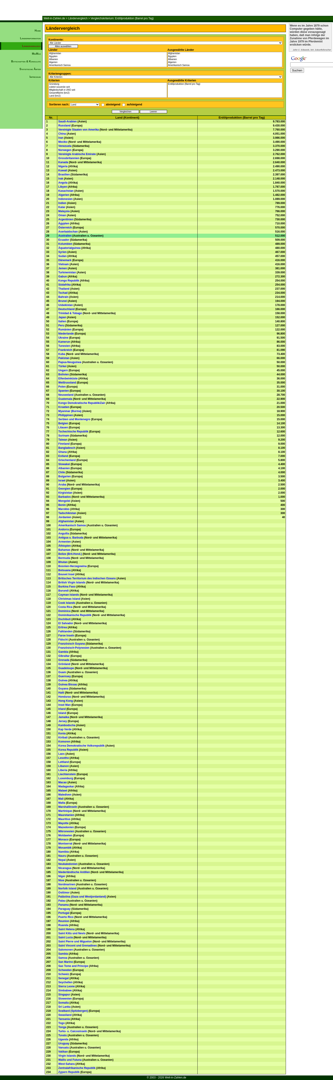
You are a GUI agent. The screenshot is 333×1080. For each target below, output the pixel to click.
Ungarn (63, 370)
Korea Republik (68, 749)
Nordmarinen (66, 884)
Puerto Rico (66, 917)
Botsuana (64, 570)
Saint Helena (66, 929)
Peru (61, 325)
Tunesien (64, 345)
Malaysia (64, 211)
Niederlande (66, 333)
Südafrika (64, 284)
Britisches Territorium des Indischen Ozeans (87, 578)
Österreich (65, 227)
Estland (63, 456)
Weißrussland (67, 382)
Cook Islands (66, 602)
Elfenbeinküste (68, 378)
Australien (65, 235)
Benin (62, 505)
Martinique (65, 811)
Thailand (63, 288)
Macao (62, 782)
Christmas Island (69, 598)
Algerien (108, 62)
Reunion (63, 921)
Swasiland (65, 1015)
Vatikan (63, 1051)
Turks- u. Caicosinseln (72, 1031)
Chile (61, 472)
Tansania (64, 1019)
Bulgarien (64, 476)
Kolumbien (65, 243)
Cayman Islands (68, 594)
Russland (64, 125)
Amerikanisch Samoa (108, 65)
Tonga (62, 1027)
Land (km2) (108, 96)
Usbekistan (65, 305)
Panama (63, 904)
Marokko (63, 509)
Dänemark (65, 260)
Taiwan (62, 439)
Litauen (63, 427)
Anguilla (63, 533)
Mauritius (64, 819)
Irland (62, 709)
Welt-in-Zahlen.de (54, 18)
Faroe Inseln (66, 635)
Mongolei (64, 500)
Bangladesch (66, 447)
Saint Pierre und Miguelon (75, 941)
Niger (61, 876)
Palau (62, 900)
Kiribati (63, 737)
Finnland (64, 443)
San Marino (65, 962)
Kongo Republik (68, 280)
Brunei (62, 301)
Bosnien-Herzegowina (72, 566)
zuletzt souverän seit (108, 87)
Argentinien (66, 219)
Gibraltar (64, 656)
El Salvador (65, 623)
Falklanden (65, 631)
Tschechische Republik (73, 431)
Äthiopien (64, 545)
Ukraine (63, 337)
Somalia (63, 1002)
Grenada (63, 660)
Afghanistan (108, 53)
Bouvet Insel (66, 574)
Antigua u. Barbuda (71, 537)
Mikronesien (66, 831)
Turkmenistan (67, 272)
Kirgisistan (65, 492)
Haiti (61, 692)
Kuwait (62, 170)
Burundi (63, 590)
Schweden (65, 970)
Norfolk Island (67, 888)
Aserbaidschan (68, 231)
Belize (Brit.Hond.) (70, 554)
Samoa (62, 957)
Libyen (62, 186)
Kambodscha (66, 725)
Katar (61, 207)
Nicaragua (65, 868)
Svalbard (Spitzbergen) (73, 1010)
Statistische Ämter (30, 69)
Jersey (62, 721)
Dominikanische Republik (74, 615)
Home (38, 30)
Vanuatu (63, 1047)
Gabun (62, 276)
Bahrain (63, 297)
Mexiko (63, 141)
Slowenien (65, 998)
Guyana (63, 688)
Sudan (62, 256)
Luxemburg (65, 778)
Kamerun (64, 341)
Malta (61, 802)
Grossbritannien (68, 158)
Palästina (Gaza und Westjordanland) (82, 896)
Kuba (61, 354)
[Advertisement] (21, 158)
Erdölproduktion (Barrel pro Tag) (225, 84)
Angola (63, 182)
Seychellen (65, 982)
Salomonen (65, 949)
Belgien (63, 423)
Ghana (62, 452)
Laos (61, 753)
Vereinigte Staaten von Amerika (78, 129)
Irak (60, 178)
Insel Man (64, 704)
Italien (62, 321)
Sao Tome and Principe (73, 966)
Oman (62, 215)
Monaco (63, 839)
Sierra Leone (66, 986)
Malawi (62, 790)
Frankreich (65, 350)
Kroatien (63, 407)
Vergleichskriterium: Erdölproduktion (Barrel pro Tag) (122, 18)
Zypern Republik (69, 1072)
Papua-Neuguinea (69, 362)
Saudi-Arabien (67, 121)
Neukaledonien (68, 864)
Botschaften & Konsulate (26, 61)
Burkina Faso (67, 586)
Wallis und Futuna (70, 1059)
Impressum (35, 76)
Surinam (63, 435)
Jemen (62, 268)
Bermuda (64, 558)
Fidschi (63, 639)
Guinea (63, 680)
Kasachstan (66, 190)
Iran (60, 137)
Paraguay (64, 908)
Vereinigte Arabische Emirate (77, 154)
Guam (62, 672)
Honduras (64, 696)
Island (62, 713)
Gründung (108, 84)
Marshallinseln (67, 806)
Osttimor (64, 892)
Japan (62, 317)
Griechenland (67, 460)
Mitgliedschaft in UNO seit (108, 90)
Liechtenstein (67, 774)
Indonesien (65, 199)
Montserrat (65, 843)
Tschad (63, 292)
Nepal (62, 860)
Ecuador (63, 239)
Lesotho (63, 758)
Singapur (64, 994)
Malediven (65, 794)
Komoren (64, 741)
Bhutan (63, 562)
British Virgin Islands (72, 582)
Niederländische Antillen (74, 872)
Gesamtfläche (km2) (108, 93)
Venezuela (65, 146)
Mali (61, 798)
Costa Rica (65, 607)
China (62, 133)
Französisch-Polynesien (73, 647)
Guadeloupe (66, 668)
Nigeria (63, 166)
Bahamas (64, 549)
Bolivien (63, 374)
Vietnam (63, 264)
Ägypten (108, 56)
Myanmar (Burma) (69, 411)
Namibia (63, 851)
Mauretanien (66, 815)
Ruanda (63, 925)
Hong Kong (65, 700)
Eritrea (62, 627)
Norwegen (65, 150)
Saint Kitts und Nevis (72, 933)
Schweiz (63, 974)
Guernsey (64, 676)
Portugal (63, 913)
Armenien (64, 541)
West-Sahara (66, 1063)
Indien (62, 203)
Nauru (62, 855)
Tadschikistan (67, 513)
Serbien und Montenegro (74, 419)
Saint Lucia (65, 937)
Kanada (63, 162)
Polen (62, 386)
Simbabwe (65, 990)
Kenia (62, 733)
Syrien (62, 252)
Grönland (64, 664)
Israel (61, 480)
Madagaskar (66, 786)
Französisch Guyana (71, 643)
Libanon (63, 766)
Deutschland (66, 309)
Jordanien (64, 517)
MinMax (36, 53)
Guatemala (65, 398)
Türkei (62, 366)
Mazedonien (66, 827)
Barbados (64, 496)
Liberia (62, 770)
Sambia (63, 953)
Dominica (64, 611)
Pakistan (63, 358)
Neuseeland (66, 394)
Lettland (63, 762)
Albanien (108, 59)
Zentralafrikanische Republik (77, 1068)
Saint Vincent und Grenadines (77, 945)
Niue (61, 880)
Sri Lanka (64, 1006)
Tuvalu (62, 1035)
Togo (61, 1023)
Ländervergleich (77, 18)
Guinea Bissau (67, 684)
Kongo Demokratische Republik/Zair (81, 403)
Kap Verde (65, 729)
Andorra (63, 529)
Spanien (63, 390)
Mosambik (65, 847)
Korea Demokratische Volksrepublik (81, 745)
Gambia (63, 651)
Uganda (63, 1039)
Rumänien (65, 329)
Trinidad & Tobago (70, 313)
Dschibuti (64, 619)
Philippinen (65, 415)
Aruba (62, 484)
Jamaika (63, 717)
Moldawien (65, 835)
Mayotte (63, 823)
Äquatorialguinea (69, 248)
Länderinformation (30, 38)
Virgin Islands (67, 1055)
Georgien (64, 488)
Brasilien (64, 174)
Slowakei (64, 464)
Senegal (63, 978)
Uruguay (63, 1043)
